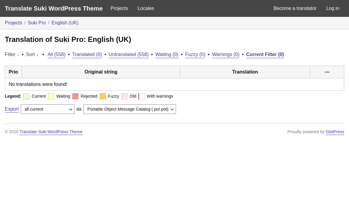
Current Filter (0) (265, 54)
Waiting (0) (166, 54)
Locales (145, 8)
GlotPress (335, 131)
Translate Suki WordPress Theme (54, 8)
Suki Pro (37, 22)
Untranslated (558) (129, 54)
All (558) (57, 54)
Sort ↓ (32, 54)
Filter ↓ (12, 54)
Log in (332, 8)
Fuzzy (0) (195, 54)
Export (12, 109)
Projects (119, 8)
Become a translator (295, 8)
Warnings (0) (225, 54)
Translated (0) (87, 54)
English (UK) (65, 22)
